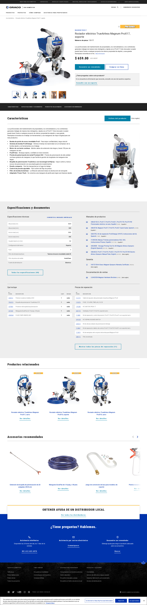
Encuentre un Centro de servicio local (71, 581)
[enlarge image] (16, 95)
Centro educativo (65, 575)
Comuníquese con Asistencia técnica (71, 572)
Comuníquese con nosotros (42, 575)
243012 (11, 298)
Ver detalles (25, 418)
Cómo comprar (35, 12)
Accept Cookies (134, 600)
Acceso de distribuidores (94, 581)
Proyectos (22, 12)
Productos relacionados (53, 106)
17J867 (78, 328)
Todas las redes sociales (41, 592)
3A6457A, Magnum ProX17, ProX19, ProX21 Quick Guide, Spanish (112, 228)
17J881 (78, 315)
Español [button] (123, 224)
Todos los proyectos (13, 581)
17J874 (78, 332)
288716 (78, 337)
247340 (11, 311)
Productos (10, 12)
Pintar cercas (11, 578)
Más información (100, 53)
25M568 (11, 315)
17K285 (78, 306)
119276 (78, 302)
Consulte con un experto (86, 83)
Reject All (121, 600)
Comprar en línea (117, 67)
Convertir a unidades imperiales (59, 217)
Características (13, 106)
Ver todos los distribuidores (73, 515)
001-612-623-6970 (29, 551)
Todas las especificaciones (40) (25, 272)
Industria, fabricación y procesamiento (98, 578)
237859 (11, 306)
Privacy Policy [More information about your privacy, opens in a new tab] (50, 603)
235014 (78, 324)
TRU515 (11, 302)
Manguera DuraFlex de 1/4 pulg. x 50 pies (63, 485)
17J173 (78, 298)
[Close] (144, 601)
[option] (25, 398)
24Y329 (78, 319)
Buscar (117, 551)
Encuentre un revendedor (89, 67)
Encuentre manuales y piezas (68, 578)
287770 (78, 311)
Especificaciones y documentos (31, 106)
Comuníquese (73, 545)
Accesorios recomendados (73, 106)
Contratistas (90, 572)
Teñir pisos (10, 572)
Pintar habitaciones (13, 575)
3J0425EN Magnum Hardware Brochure (104, 277)
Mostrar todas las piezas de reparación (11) (98, 347)
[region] (73, 601)
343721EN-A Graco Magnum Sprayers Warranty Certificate (110, 265)
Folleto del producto (117, 118)
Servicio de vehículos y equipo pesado (98, 575)
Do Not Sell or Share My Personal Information (99, 600)
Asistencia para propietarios (55, 12)
